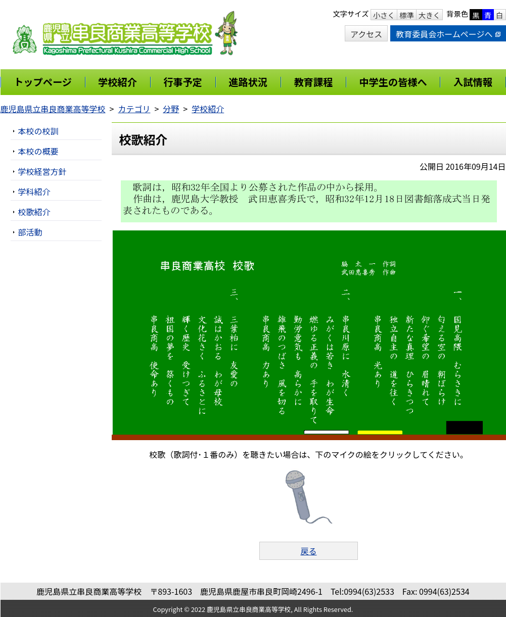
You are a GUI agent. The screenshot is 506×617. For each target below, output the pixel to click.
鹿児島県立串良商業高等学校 (53, 109)
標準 (406, 15)
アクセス (366, 34)
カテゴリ (134, 109)
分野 (171, 109)
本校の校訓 (38, 131)
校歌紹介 (34, 212)
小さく (384, 15)
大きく (429, 15)
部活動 (30, 232)
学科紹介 (34, 191)
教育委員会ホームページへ (448, 34)
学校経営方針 (42, 171)
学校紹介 (208, 109)
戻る (308, 551)
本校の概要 (38, 151)
